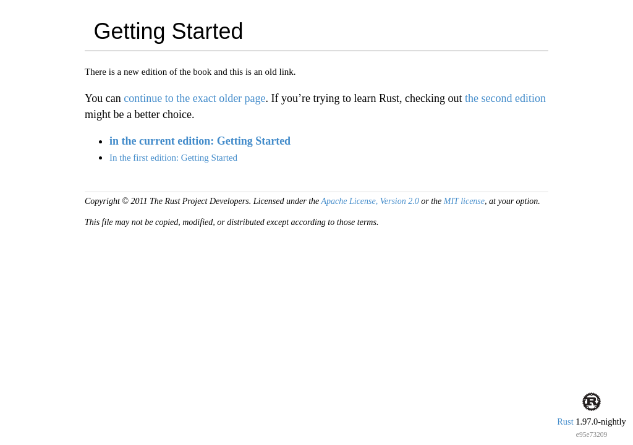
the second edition (505, 98)
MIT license (464, 201)
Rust (565, 421)
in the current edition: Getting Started (200, 141)
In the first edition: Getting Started (173, 158)
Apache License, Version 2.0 (369, 201)
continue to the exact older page (194, 98)
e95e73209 (592, 434)
